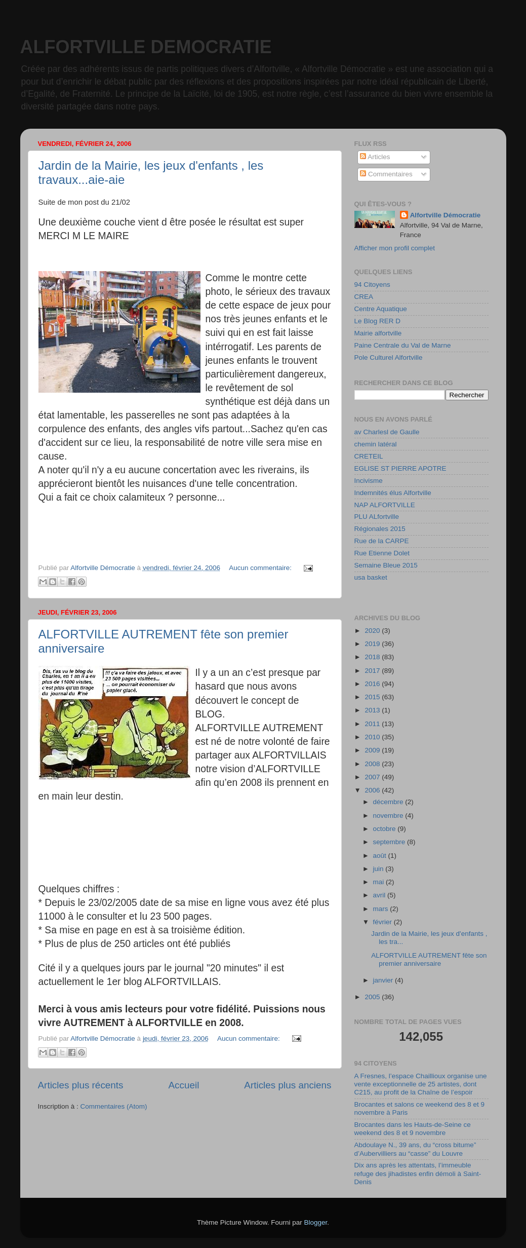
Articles (375, 157)
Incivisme (368, 480)
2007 (373, 777)
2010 (373, 737)
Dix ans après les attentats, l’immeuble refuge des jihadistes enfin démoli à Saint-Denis (417, 1173)
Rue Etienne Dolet (382, 553)
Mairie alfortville (378, 333)
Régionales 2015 (380, 529)
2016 (373, 684)
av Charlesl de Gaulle (387, 432)
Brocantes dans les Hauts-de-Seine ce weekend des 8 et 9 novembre (412, 1129)
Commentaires (386, 174)
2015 (373, 697)
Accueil (183, 1085)
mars (381, 909)
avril (380, 895)
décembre (389, 802)
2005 (373, 997)
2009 (373, 750)
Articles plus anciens (287, 1085)
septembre (390, 842)
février (383, 922)
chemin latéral (375, 444)
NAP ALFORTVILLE (384, 505)
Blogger (316, 1222)
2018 (373, 657)
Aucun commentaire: (261, 568)
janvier (384, 980)
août (380, 855)
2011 (373, 724)
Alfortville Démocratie (445, 215)
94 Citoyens (372, 284)
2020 (373, 630)
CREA (364, 296)
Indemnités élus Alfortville (392, 493)
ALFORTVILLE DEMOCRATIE (146, 46)
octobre (385, 829)
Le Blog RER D (377, 321)
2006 (373, 790)
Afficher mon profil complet (394, 248)
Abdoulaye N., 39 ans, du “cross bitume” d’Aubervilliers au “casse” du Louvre (415, 1149)
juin (379, 869)
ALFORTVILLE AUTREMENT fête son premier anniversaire (429, 959)
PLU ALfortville (376, 516)
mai (379, 882)
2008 (373, 764)
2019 (373, 644)
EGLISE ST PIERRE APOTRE (400, 468)
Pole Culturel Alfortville (388, 357)
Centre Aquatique (380, 309)
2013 (373, 710)
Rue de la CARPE (381, 541)
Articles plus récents (81, 1085)
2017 (373, 670)
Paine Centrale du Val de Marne (402, 345)
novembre (389, 815)
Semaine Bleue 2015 (386, 565)
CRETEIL (368, 456)
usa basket (370, 577)
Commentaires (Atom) (113, 1106)
